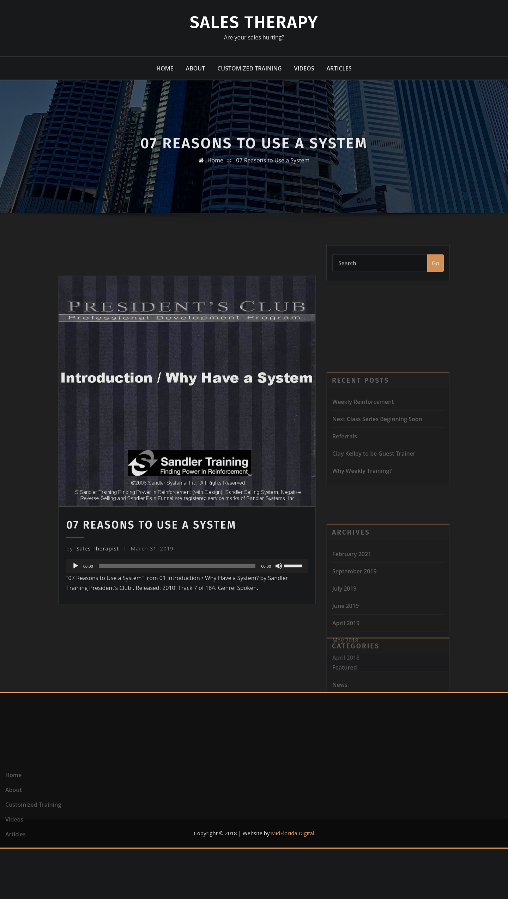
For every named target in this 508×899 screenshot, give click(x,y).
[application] (187, 671)
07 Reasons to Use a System (272, 170)
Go (435, 275)
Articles (338, 68)
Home (164, 68)
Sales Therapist (92, 653)
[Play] (75, 671)
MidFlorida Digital (292, 833)
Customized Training (249, 68)
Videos (304, 68)
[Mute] (278, 671)
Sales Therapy (254, 22)
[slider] (177, 671)
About (195, 68)
